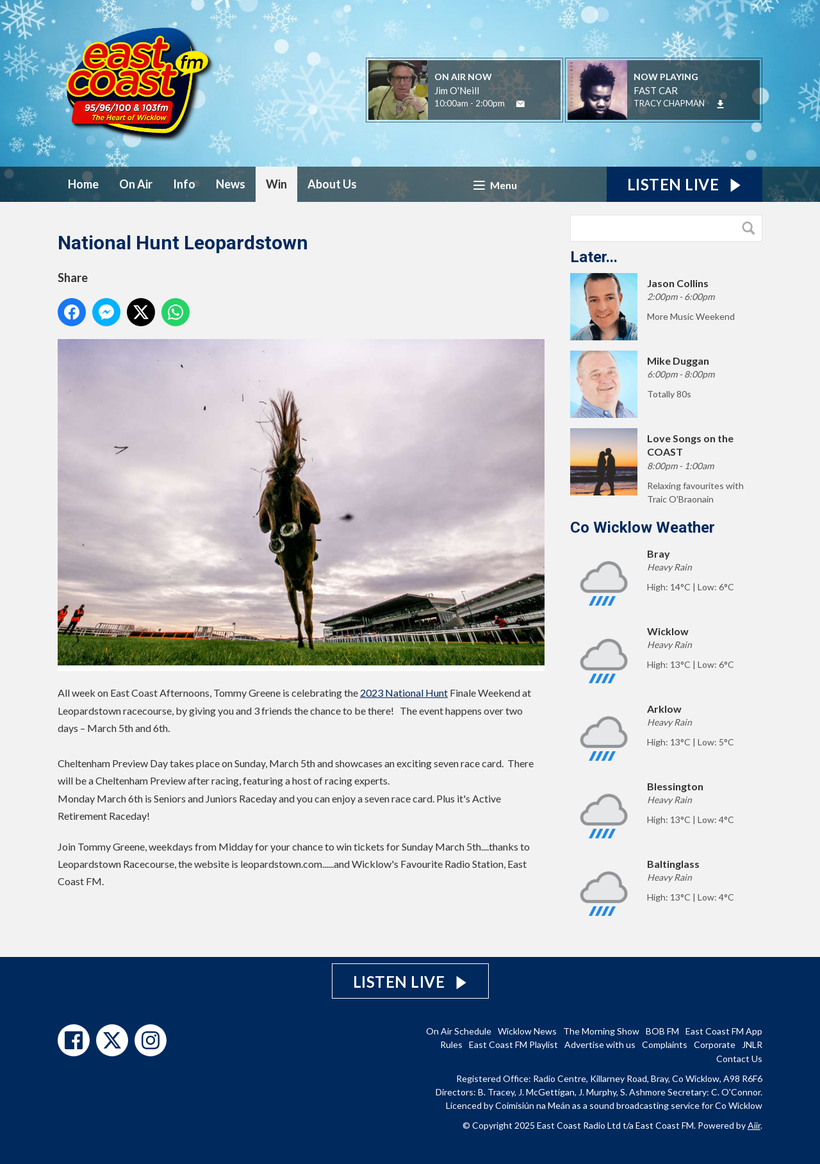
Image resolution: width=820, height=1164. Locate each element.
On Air (135, 184)
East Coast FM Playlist (513, 1044)
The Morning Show (601, 1031)
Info (184, 184)
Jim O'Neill (456, 90)
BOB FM (662, 1031)
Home (83, 184)
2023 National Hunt (404, 692)
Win (276, 184)
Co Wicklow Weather (642, 527)
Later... (594, 257)
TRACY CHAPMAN (669, 103)
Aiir (754, 1125)
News (230, 184)
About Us (332, 184)
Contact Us (739, 1058)
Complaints (664, 1044)
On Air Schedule (458, 1031)
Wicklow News (527, 1031)
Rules (451, 1044)
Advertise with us (600, 1044)
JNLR (752, 1044)
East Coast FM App (723, 1031)
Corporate (714, 1044)
